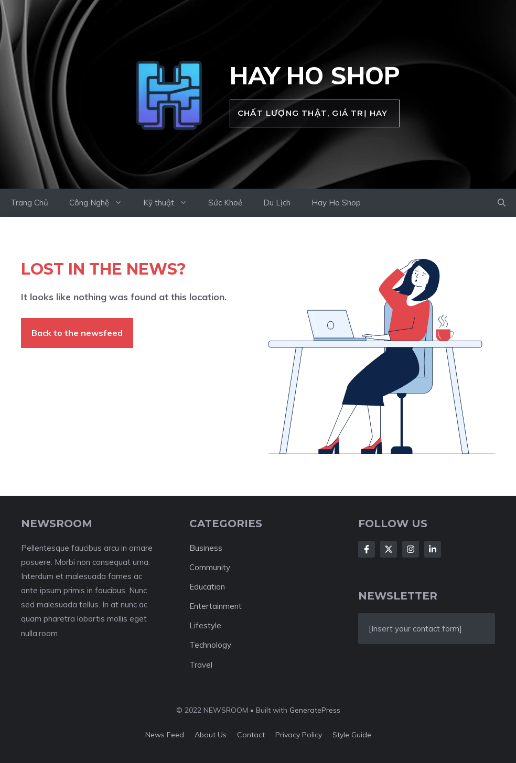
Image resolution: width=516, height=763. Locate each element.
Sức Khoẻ (225, 203)
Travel (200, 665)
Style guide (351, 734)
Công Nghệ (101, 203)
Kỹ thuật (170, 203)
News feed (164, 734)
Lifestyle (205, 625)
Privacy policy (298, 734)
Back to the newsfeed (77, 333)
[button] (501, 203)
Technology (210, 645)
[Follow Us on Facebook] (366, 549)
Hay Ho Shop (315, 75)
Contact (251, 734)
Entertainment (215, 606)
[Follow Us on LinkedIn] (432, 549)
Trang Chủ (29, 203)
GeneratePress (314, 710)
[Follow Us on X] (388, 549)
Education (207, 587)
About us (211, 734)
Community (209, 567)
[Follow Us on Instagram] (410, 549)
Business (205, 548)
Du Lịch (277, 203)
